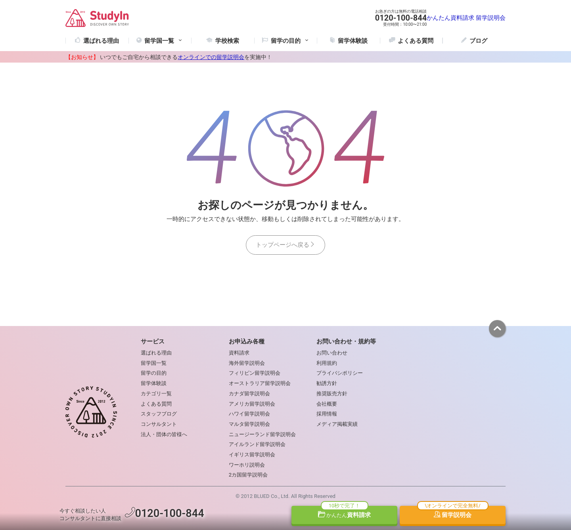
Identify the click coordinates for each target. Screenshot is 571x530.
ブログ (478, 40)
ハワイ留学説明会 (249, 414)
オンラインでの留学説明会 (211, 57)
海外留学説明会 (247, 363)
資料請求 (344, 515)
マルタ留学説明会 (249, 424)
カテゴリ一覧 (156, 394)
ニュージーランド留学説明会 (262, 434)
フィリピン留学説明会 (254, 373)
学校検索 (227, 40)
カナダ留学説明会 (249, 394)
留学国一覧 (163, 40)
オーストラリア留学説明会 (260, 383)
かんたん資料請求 (450, 17)
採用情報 (326, 414)
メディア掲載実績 (337, 424)
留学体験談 (353, 40)
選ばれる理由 (101, 40)
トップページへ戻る (285, 244)
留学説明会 (491, 17)
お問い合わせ (331, 353)
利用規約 (326, 363)
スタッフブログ (159, 414)
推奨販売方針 (331, 394)
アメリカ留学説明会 (252, 404)
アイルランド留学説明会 (257, 444)
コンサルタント (159, 424)
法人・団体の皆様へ (164, 434)
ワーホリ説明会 (247, 465)
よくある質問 (415, 40)
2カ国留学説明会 (248, 475)
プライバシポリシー (339, 373)
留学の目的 (154, 373)
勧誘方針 (326, 383)
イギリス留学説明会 (252, 455)
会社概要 (326, 404)
